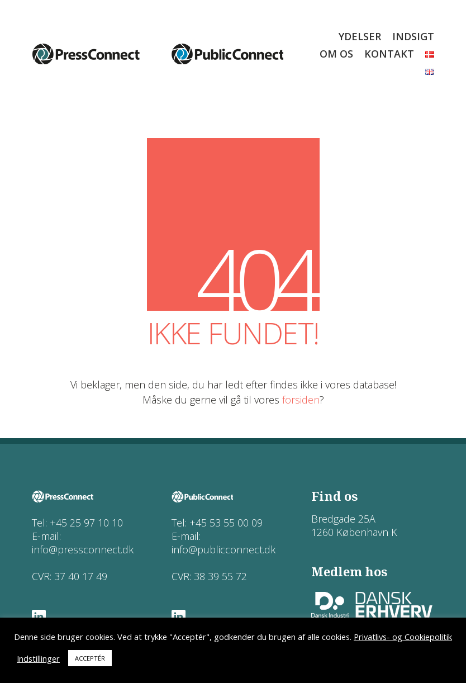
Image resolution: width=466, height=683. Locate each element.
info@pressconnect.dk (83, 549)
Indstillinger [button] (38, 658)
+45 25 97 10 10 (86, 522)
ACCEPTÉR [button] (90, 658)
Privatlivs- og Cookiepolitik (403, 636)
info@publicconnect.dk (223, 549)
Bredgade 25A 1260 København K (354, 525)
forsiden (301, 399)
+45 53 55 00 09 (226, 522)
